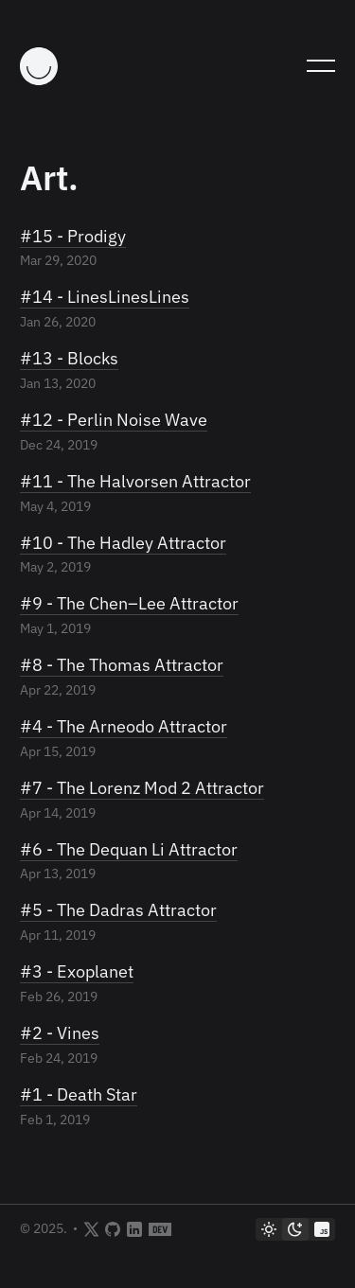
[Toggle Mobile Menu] (321, 66)
